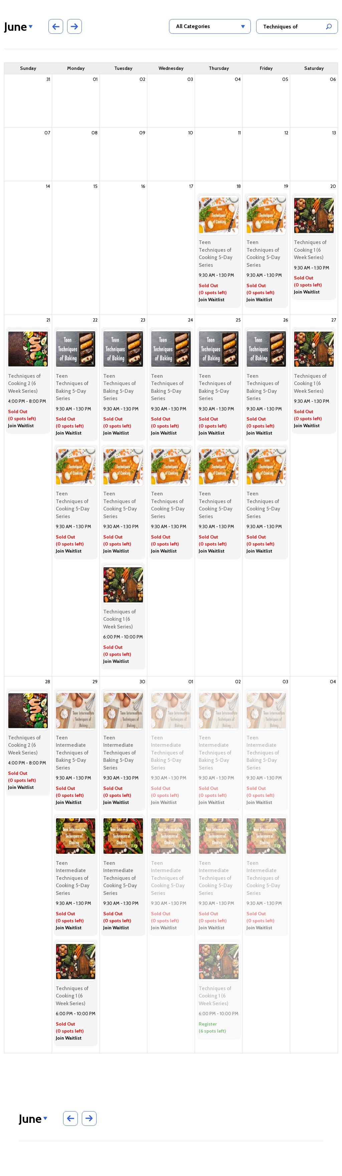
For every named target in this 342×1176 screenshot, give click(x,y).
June (15, 26)
